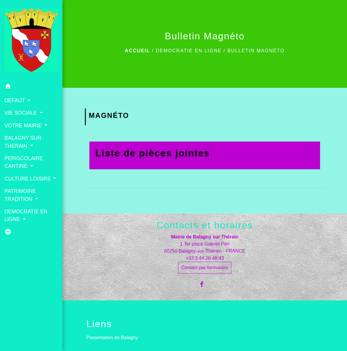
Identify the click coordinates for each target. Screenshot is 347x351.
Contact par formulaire (204, 267)
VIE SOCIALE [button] (21, 113)
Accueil (137, 50)
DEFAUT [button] (15, 100)
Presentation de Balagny (112, 337)
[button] (31, 87)
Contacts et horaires (204, 225)
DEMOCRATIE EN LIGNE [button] (25, 215)
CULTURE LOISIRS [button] (28, 179)
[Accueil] (31, 40)
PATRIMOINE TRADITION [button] (20, 195)
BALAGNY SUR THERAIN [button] (22, 142)
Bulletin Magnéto (256, 50)
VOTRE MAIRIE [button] (23, 126)
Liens (99, 323)
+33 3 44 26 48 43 (204, 258)
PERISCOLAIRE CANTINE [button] (23, 162)
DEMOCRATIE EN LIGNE (189, 50)
